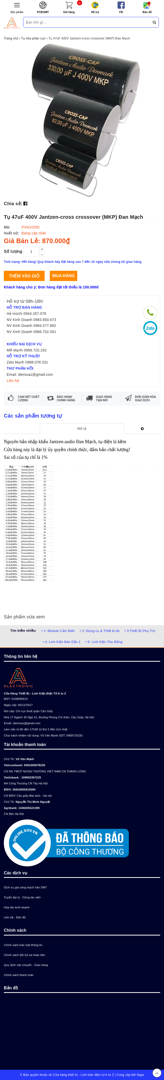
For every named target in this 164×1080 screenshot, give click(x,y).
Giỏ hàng (69, 12)
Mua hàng (63, 276)
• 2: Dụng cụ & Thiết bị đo (100, 631)
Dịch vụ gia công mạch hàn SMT (25, 887)
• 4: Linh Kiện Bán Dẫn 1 (62, 642)
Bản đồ (147, 12)
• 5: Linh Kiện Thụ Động (103, 642)
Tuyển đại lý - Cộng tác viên (22, 897)
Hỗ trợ (95, 12)
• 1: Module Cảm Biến (58, 631)
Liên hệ (13, 381)
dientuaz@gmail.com (26, 723)
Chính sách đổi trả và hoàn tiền (24, 955)
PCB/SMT (43, 12)
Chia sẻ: (13, 203)
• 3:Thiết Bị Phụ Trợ (139, 631)
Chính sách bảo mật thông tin (23, 945)
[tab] (82, 428)
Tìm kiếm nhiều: (23, 630)
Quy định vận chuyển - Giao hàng (26, 965)
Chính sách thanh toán (19, 975)
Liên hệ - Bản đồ (15, 917)
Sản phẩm (16, 12)
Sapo (140, 1075)
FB (121, 12)
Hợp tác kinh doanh (17, 907)
